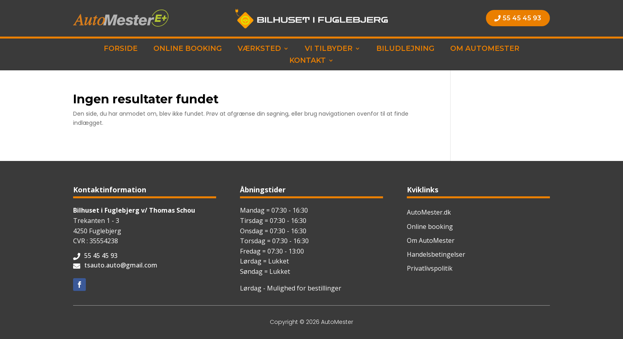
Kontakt (307, 61)
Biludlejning (405, 49)
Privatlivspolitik (430, 268)
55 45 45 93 (522, 18)
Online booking (187, 49)
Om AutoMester (484, 49)
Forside (120, 49)
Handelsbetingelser (436, 254)
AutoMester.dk (429, 212)
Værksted (259, 49)
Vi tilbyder (328, 49)
